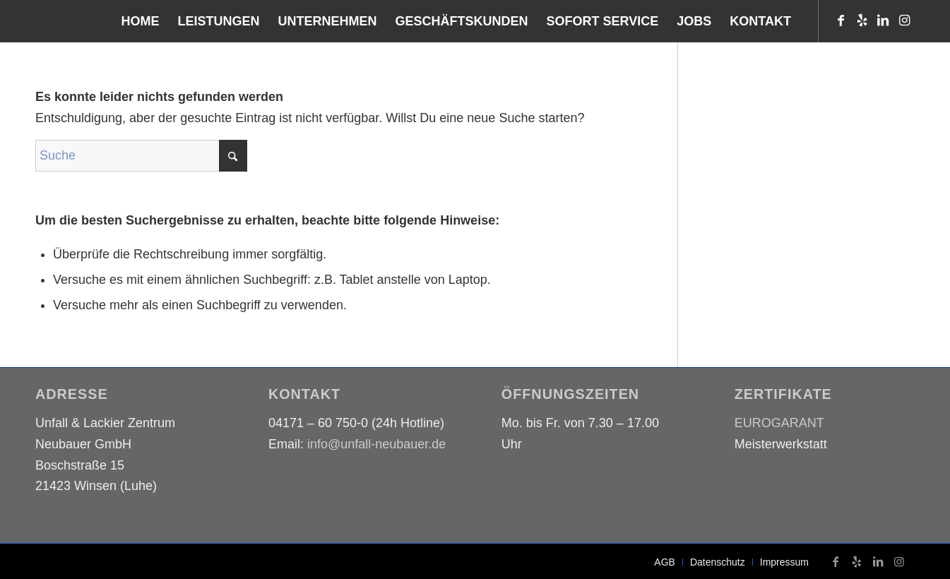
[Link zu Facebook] (840, 20)
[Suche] (141, 156)
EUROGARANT (779, 423)
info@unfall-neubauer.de (376, 444)
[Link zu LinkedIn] (882, 20)
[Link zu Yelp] (861, 20)
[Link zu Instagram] (904, 20)
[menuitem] (140, 21)
